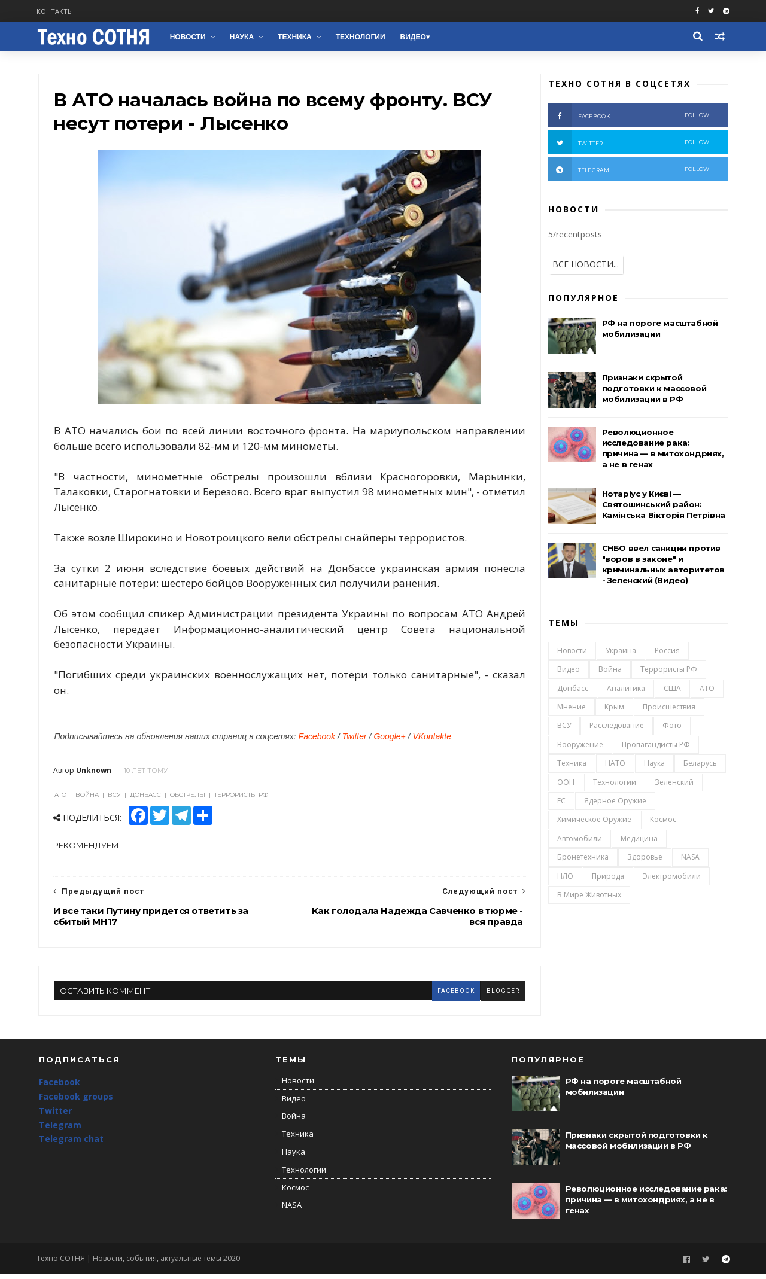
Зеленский (673, 783)
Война (609, 671)
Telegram (60, 1129)
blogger (479, 994)
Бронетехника (582, 859)
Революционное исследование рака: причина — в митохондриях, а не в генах (646, 1204)
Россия (666, 652)
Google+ (390, 740)
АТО (706, 690)
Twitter (354, 740)
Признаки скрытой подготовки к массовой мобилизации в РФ (653, 389)
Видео (415, 37)
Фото (671, 727)
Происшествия (668, 709)
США (671, 690)
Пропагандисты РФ (655, 746)
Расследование (616, 727)
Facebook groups (76, 1101)
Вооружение (580, 746)
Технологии (362, 37)
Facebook (317, 740)
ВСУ (563, 727)
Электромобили (671, 877)
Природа (607, 877)
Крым (614, 709)
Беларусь (699, 765)
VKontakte (432, 740)
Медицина (638, 840)
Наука (244, 37)
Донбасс (572, 690)
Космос (662, 821)
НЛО (565, 877)
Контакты (57, 11)
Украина (620, 652)
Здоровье (644, 859)
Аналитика (625, 690)
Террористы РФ (668, 671)
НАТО (614, 765)
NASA (689, 859)
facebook (432, 994)
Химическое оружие (594, 821)
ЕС (561, 802)
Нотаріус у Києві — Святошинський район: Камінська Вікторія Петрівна (663, 505)
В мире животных (589, 896)
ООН (565, 783)
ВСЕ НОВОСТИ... (585, 265)
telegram (628, 170)
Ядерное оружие (614, 802)
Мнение (571, 709)
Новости (190, 37)
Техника (296, 37)
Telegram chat (71, 1144)
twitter (628, 144)
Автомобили (579, 840)
